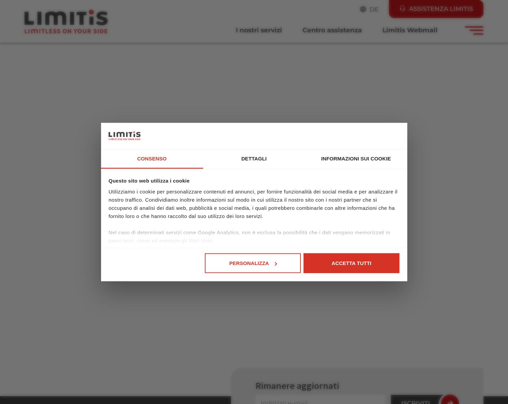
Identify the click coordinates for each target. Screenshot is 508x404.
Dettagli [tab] (254, 158)
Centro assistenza (332, 30)
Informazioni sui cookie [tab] (356, 158)
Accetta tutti (352, 263)
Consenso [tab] (152, 158)
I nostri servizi (259, 30)
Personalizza (253, 263)
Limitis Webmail (410, 30)
